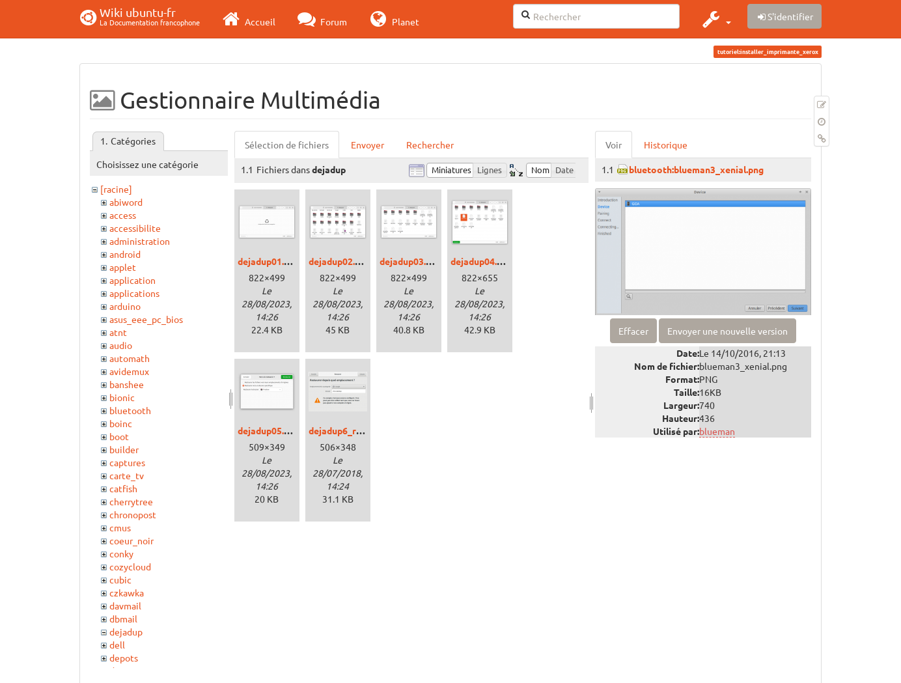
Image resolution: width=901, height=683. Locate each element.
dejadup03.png (410, 261)
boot (119, 436)
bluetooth (130, 410)
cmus (120, 527)
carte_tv (126, 475)
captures (127, 462)
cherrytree (131, 501)
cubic (120, 579)
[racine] (116, 189)
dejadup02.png (339, 261)
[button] (715, 19)
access (122, 215)
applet (122, 267)
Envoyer (367, 144)
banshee (126, 384)
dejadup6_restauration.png (366, 430)
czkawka (126, 592)
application (132, 280)
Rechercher (430, 144)
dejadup (126, 631)
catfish (123, 488)
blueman (717, 431)
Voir (613, 144)
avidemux (129, 371)
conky (121, 553)
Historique (665, 144)
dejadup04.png (481, 261)
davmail (125, 605)
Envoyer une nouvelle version (727, 331)
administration (139, 241)
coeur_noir (131, 540)
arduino (125, 306)
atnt (118, 332)
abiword (126, 202)
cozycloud (130, 566)
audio (120, 345)
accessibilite (135, 228)
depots (123, 657)
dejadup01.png (268, 261)
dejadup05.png (268, 430)
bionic (122, 397)
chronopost (132, 514)
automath (129, 358)
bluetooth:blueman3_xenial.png (696, 169)
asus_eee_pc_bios (146, 319)
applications (134, 293)
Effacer (633, 331)
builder (124, 449)
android (125, 254)
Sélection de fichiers (287, 144)
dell (117, 644)
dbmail (123, 618)
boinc (120, 423)
